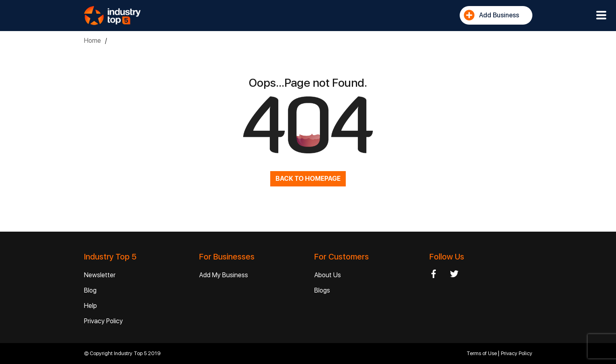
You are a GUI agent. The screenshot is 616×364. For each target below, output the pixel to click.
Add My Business (223, 275)
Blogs (322, 290)
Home (92, 40)
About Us (327, 275)
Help (90, 306)
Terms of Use (482, 353)
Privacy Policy (103, 321)
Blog (90, 290)
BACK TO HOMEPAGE (308, 178)
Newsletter (100, 275)
